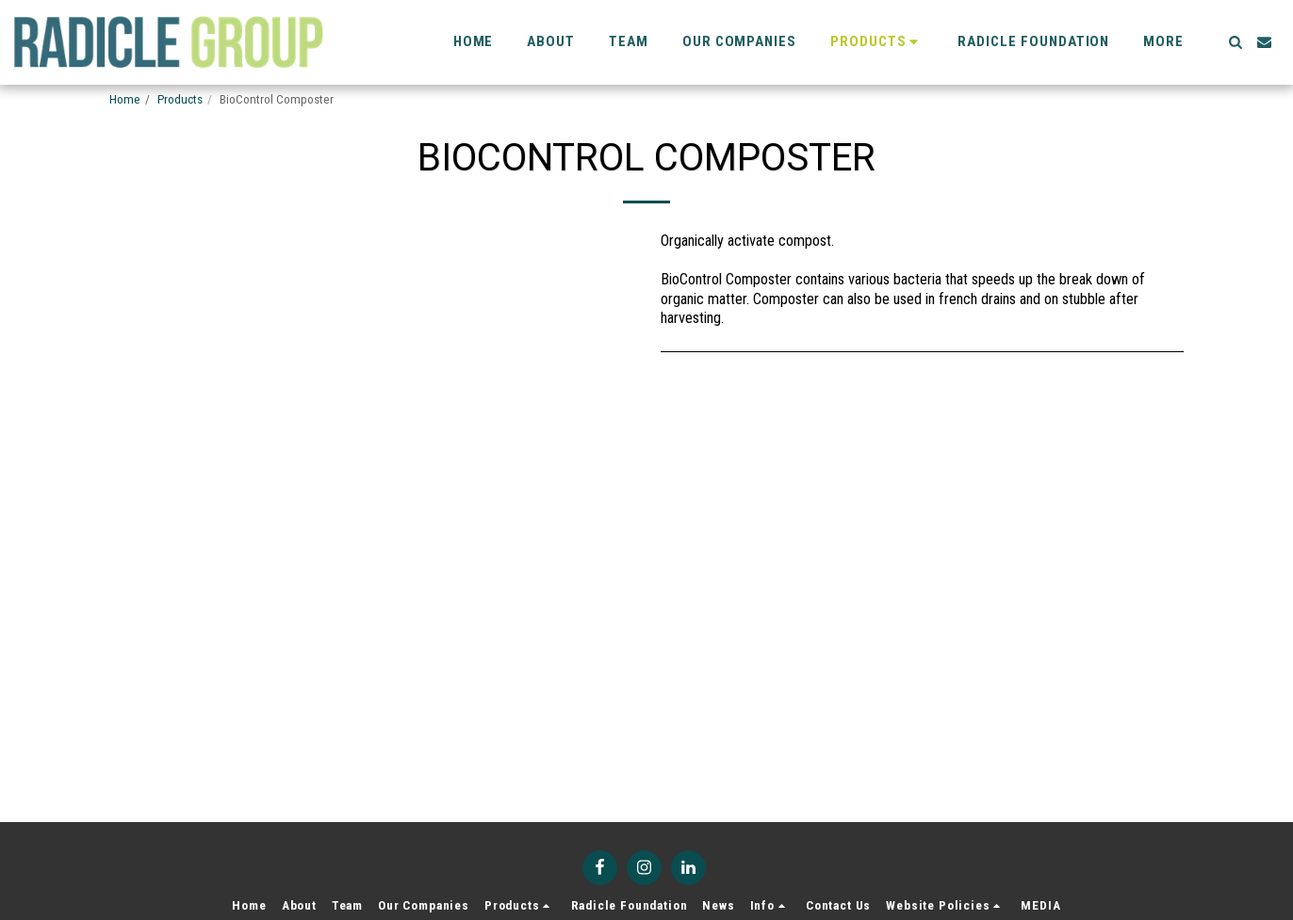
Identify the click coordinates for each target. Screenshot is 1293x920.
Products (180, 99)
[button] (1235, 42)
